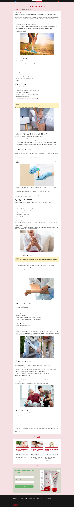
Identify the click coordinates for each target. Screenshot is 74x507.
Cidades (30, 498)
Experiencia (15, 498)
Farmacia (38, 498)
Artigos (34, 498)
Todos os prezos (48, 498)
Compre (24, 486)
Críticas (26, 498)
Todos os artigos (37, 465)
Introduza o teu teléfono (18, 479)
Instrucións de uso (21, 498)
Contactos (43, 498)
